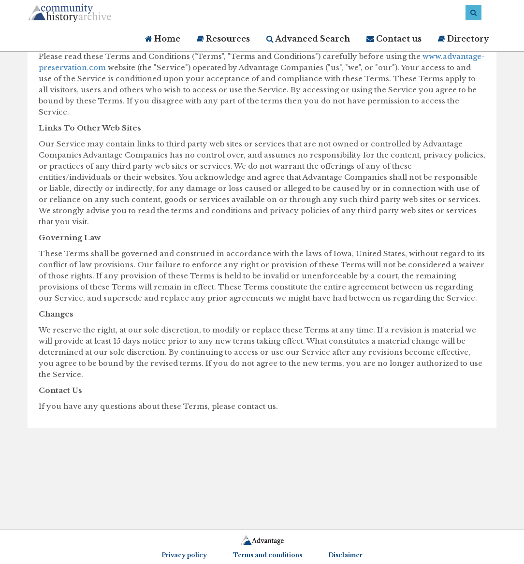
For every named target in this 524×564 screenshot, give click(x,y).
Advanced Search (308, 38)
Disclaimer (345, 555)
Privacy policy (184, 555)
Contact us (394, 38)
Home (162, 38)
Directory (463, 38)
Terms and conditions (267, 555)
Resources (223, 38)
